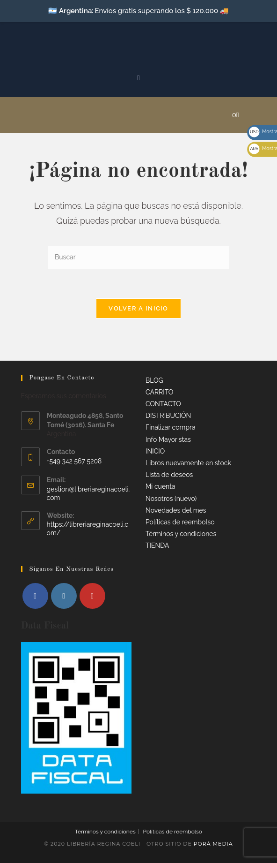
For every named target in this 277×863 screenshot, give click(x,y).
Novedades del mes (176, 510)
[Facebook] (35, 596)
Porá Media (213, 843)
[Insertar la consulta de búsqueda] (138, 257)
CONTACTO (163, 404)
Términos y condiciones (181, 533)
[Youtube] (92, 596)
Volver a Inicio (138, 308)
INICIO (155, 451)
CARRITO (159, 392)
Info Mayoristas (168, 439)
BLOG (154, 380)
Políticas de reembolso (180, 522)
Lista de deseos (169, 474)
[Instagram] (64, 596)
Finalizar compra (171, 427)
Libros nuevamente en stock (188, 463)
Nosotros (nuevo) (171, 498)
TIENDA (157, 545)
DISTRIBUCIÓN (168, 415)
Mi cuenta (160, 486)
